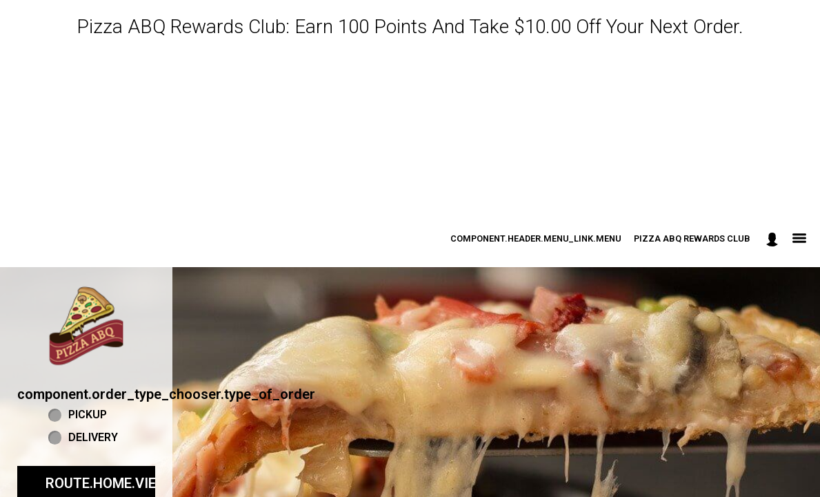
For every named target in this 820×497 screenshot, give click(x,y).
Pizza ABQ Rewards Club (692, 238)
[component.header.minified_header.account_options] (772, 239)
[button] (86, 325)
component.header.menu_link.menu (535, 238)
